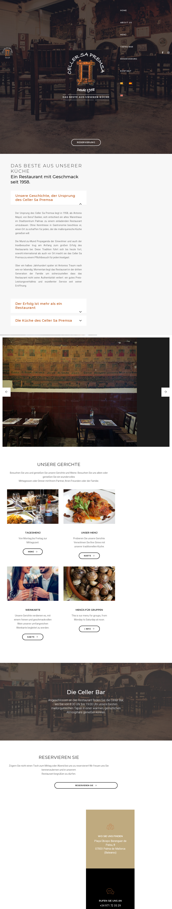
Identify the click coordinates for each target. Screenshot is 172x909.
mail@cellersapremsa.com (107, 872)
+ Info (147, 583)
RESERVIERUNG (104, 6)
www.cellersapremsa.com (107, 876)
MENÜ (68, 6)
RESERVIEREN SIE (86, 753)
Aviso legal (61, 903)
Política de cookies (101, 903)
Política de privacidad (79, 903)
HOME (37, 6)
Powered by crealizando (125, 903)
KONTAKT (124, 6)
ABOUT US (53, 6)
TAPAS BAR (83, 6)
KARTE (66, 591)
